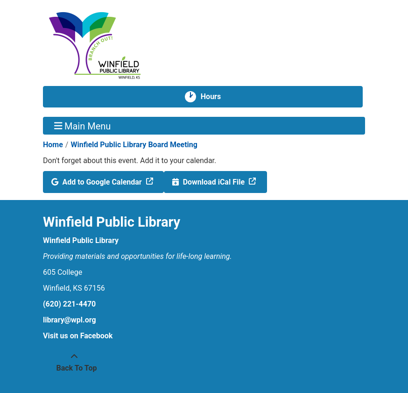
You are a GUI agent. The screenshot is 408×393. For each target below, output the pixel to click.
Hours (214, 96)
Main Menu (82, 126)
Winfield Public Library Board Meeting (133, 144)
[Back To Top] (74, 362)
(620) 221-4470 (69, 304)
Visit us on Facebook (78, 335)
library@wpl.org (69, 319)
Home (53, 144)
